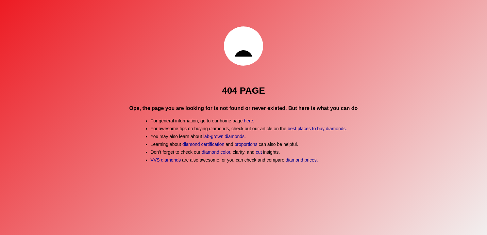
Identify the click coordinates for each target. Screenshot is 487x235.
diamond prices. (302, 160)
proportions (246, 144)
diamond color (216, 152)
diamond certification (203, 144)
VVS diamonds (166, 160)
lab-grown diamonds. (224, 136)
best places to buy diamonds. (317, 128)
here (248, 120)
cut (259, 152)
